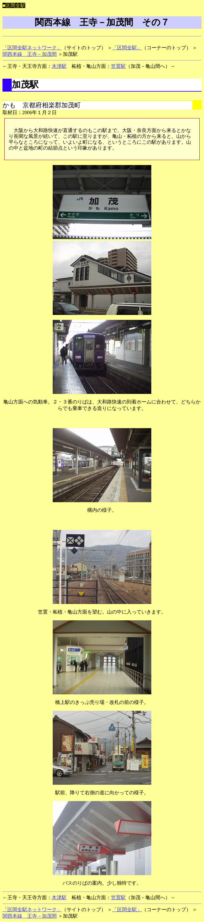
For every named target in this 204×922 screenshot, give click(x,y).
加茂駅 (25, 84)
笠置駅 (118, 66)
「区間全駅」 (127, 47)
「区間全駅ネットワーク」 (32, 47)
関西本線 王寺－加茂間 (29, 54)
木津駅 (59, 66)
